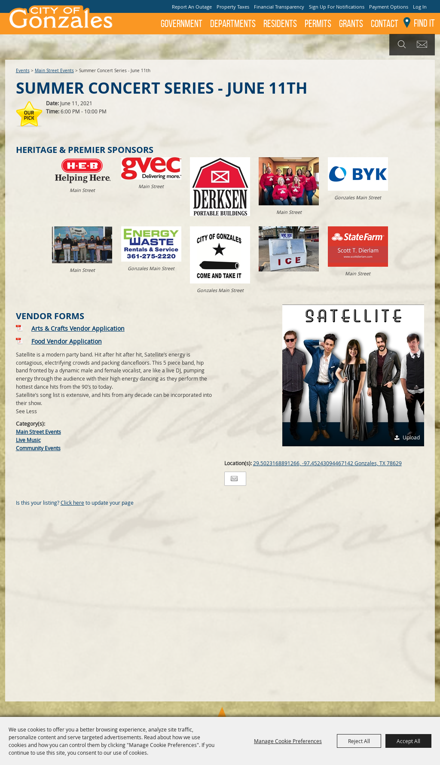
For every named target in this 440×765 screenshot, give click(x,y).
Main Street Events (54, 70)
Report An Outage (192, 6)
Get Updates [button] (423, 44)
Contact (384, 23)
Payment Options (388, 6)
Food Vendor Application (66, 341)
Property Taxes (233, 6)
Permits (318, 23)
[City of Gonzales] (60, 19)
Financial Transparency (279, 6)
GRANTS (351, 23)
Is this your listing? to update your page (75, 502)
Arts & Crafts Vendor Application (78, 328)
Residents (280, 23)
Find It (424, 23)
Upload (411, 437)
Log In (420, 6)
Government (181, 23)
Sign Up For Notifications (336, 6)
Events (23, 70)
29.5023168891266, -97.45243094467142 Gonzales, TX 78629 (327, 463)
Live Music (28, 439)
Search (400, 44)
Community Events (38, 448)
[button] (353, 375)
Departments (233, 23)
